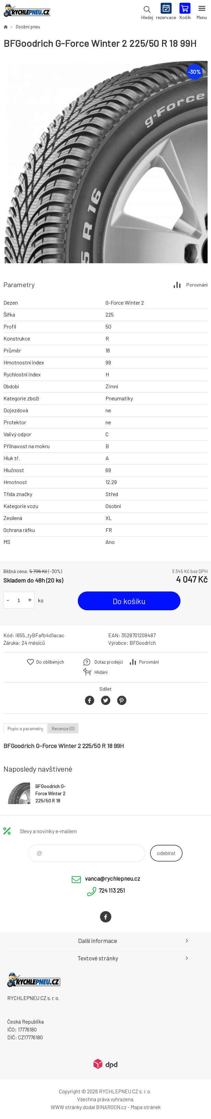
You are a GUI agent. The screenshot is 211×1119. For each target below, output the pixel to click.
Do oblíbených (50, 662)
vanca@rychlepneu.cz (112, 878)
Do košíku (129, 601)
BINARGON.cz (111, 1107)
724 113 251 (112, 890)
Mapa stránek (146, 1107)
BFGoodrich (142, 643)
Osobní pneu (28, 26)
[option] (105, 161)
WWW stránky (66, 1107)
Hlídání (101, 672)
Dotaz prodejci (109, 662)
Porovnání (197, 285)
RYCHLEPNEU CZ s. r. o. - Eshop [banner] (26, 12)
